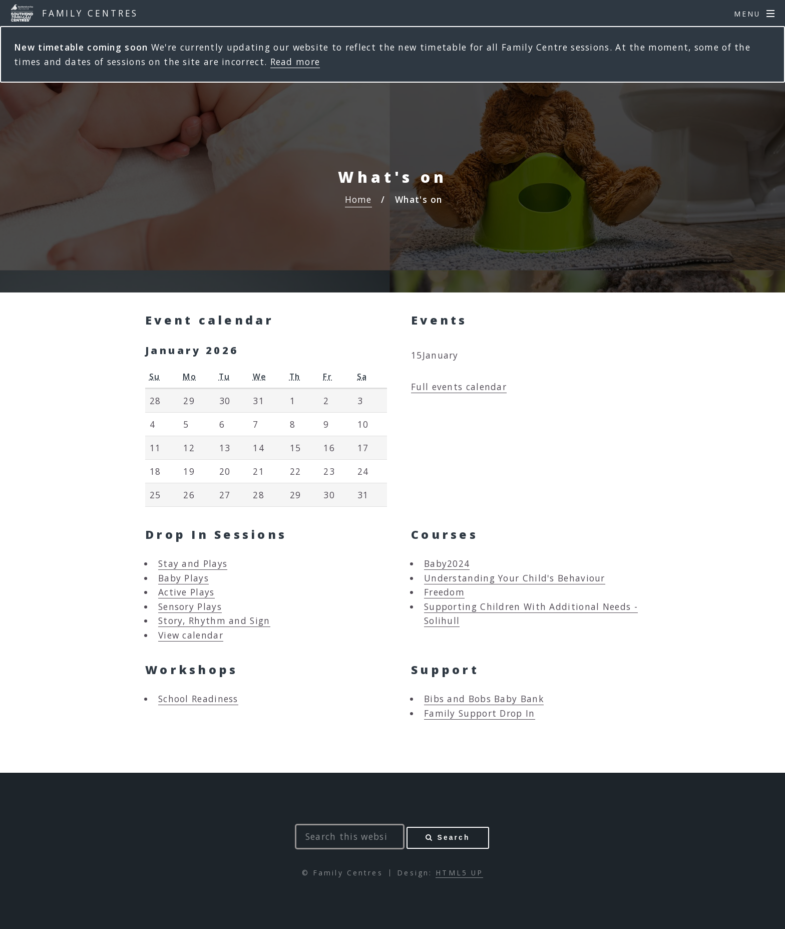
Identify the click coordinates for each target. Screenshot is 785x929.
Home (358, 199)
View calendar (190, 635)
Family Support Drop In (479, 713)
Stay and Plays (192, 563)
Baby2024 (447, 563)
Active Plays (186, 592)
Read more (295, 62)
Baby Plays (183, 578)
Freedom (444, 592)
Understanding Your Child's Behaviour (514, 578)
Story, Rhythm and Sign (214, 620)
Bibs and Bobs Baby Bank (484, 699)
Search (454, 837)
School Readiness (198, 699)
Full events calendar (459, 387)
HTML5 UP (459, 872)
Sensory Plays (190, 606)
